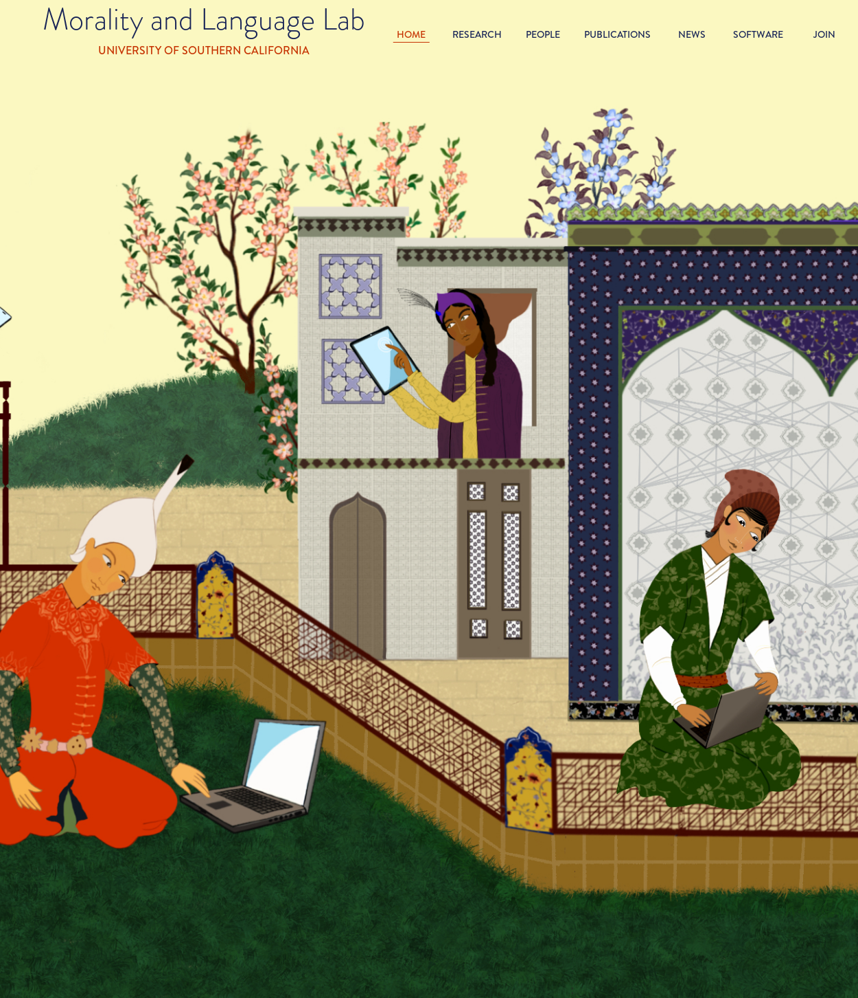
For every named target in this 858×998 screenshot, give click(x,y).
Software (758, 34)
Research (477, 34)
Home (411, 34)
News (692, 34)
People (543, 34)
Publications (617, 34)
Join (824, 34)
